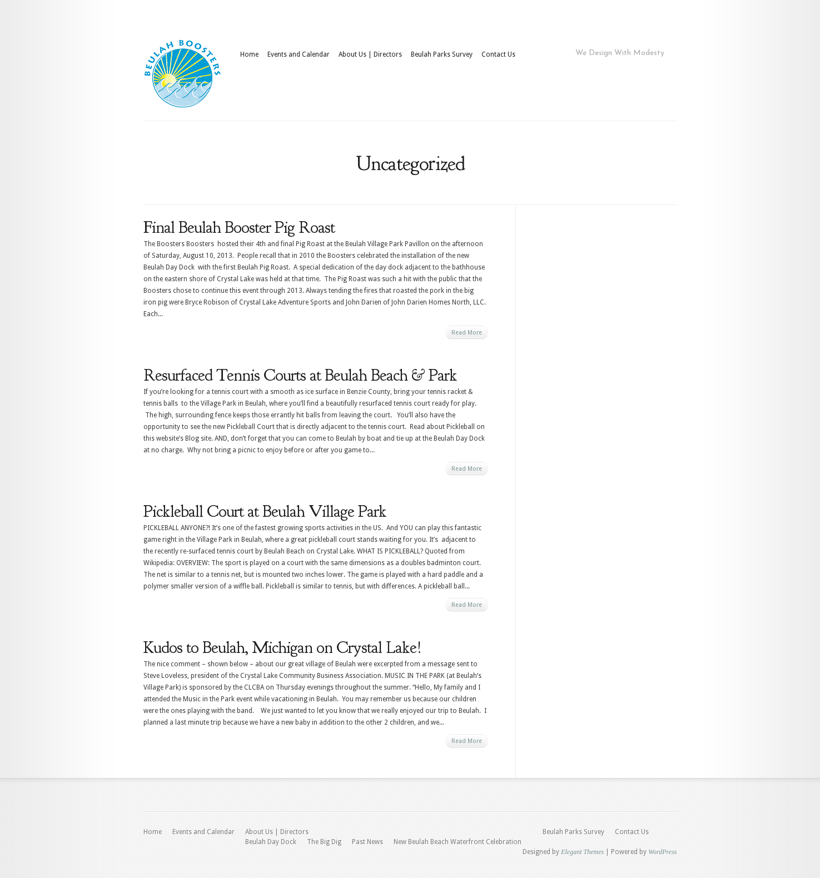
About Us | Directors (370, 54)
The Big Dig (324, 842)
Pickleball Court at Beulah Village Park (264, 511)
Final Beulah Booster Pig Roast (239, 227)
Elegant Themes (582, 852)
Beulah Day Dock (270, 842)
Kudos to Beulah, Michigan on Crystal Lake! (282, 647)
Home (249, 54)
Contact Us (498, 54)
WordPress (662, 852)
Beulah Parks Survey (442, 54)
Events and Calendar (298, 54)
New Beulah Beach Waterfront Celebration (457, 842)
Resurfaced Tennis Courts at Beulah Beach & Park (300, 375)
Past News (367, 842)
